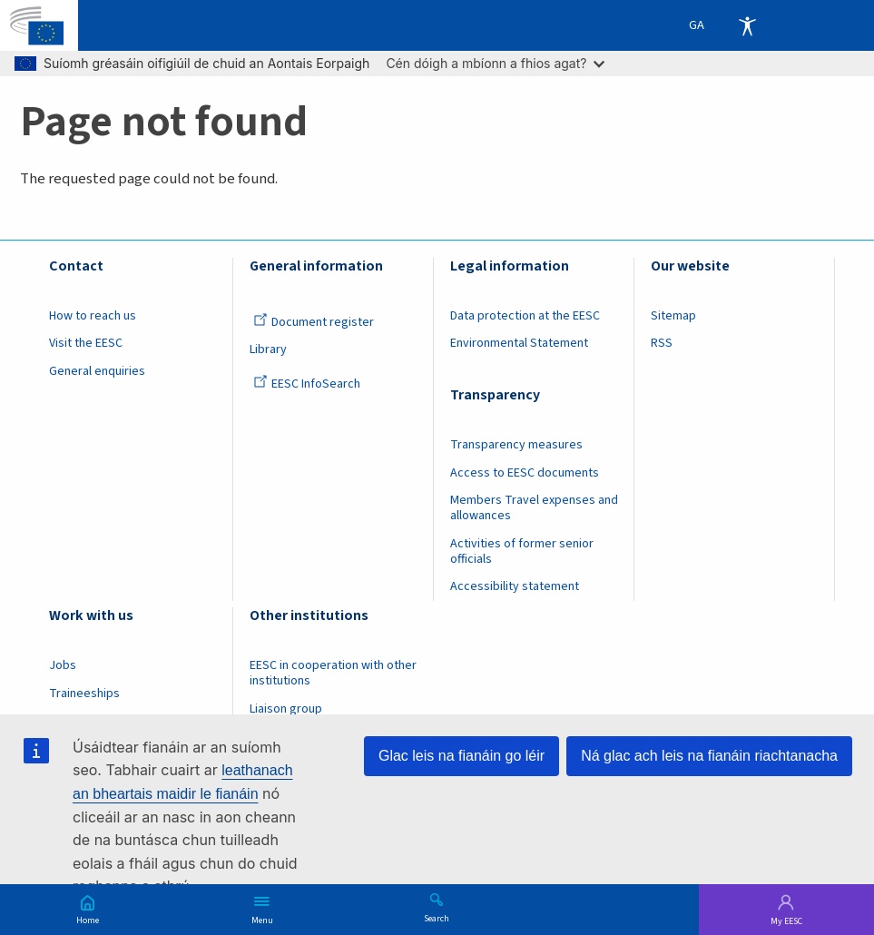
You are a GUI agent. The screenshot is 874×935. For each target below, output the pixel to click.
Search (436, 917)
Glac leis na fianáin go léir (461, 755)
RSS (662, 343)
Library (268, 349)
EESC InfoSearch (306, 384)
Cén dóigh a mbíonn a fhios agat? (495, 63)
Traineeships (84, 693)
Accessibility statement (514, 586)
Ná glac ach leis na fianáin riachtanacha (709, 755)
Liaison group (286, 709)
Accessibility (747, 25)
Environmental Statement (519, 343)
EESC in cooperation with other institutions (333, 673)
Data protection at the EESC (525, 316)
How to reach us (92, 316)
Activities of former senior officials (522, 551)
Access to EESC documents (524, 473)
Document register (313, 322)
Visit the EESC (86, 343)
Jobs (62, 665)
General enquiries (97, 371)
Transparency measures (516, 445)
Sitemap (673, 316)
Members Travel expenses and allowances (534, 508)
